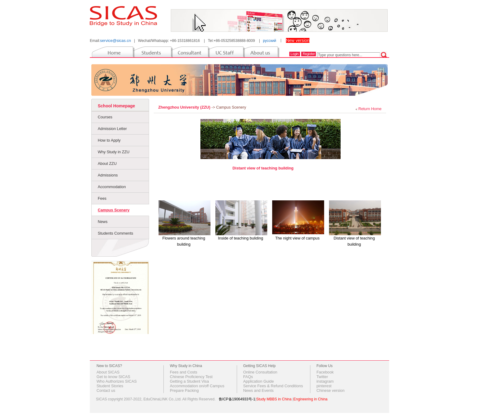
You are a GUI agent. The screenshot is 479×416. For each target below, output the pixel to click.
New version (297, 40)
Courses (105, 117)
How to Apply (109, 140)
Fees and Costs (183, 372)
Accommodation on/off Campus (197, 386)
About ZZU (107, 163)
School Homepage (116, 105)
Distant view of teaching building (263, 168)
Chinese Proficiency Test (191, 376)
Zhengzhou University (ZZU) (184, 107)
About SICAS (108, 372)
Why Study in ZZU (114, 152)
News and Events (258, 390)
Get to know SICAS (113, 376)
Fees (102, 198)
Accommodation (112, 186)
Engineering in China (310, 399)
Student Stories (110, 386)
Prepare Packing (184, 390)
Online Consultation (260, 372)
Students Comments (115, 233)
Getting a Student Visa (189, 381)
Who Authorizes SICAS (117, 381)
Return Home (370, 108)
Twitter (322, 376)
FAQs (248, 376)
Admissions (108, 175)
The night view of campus (297, 238)
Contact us (106, 390)
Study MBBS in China (273, 399)
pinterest (323, 386)
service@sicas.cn (115, 40)
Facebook (325, 372)
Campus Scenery (114, 210)
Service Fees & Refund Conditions (273, 386)
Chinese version (330, 390)
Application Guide (258, 381)
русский (269, 41)
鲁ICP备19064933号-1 (237, 399)
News (103, 221)
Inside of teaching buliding (240, 238)
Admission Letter (112, 128)
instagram (325, 381)
